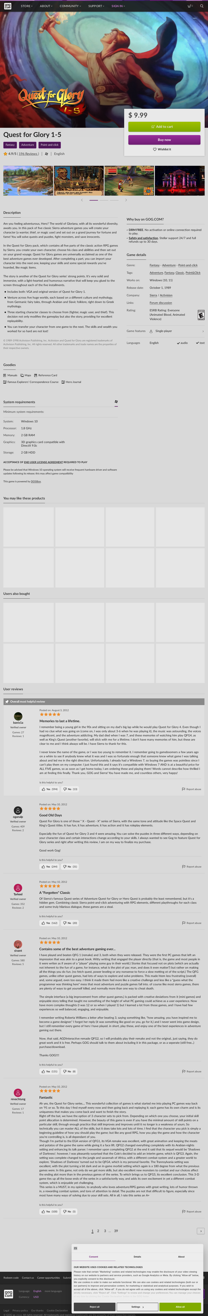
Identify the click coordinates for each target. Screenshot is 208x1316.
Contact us (28, 1278)
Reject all (95, 1307)
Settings (137, 1307)
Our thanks (37, 1310)
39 (116, 1231)
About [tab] (181, 1256)
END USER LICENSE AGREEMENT (43, 462)
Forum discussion (161, 302)
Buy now (164, 140)
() (49, 789)
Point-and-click (188, 265)
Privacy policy (20, 1310)
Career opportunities (48, 1278)
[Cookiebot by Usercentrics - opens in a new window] (188, 1248)
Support (96, 6)
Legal (6, 1310)
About (46, 6)
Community (70, 6)
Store (26, 6)
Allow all (180, 1307)
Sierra (153, 295)
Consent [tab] (93, 1256)
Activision (166, 295)
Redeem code (11, 1278)
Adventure (169, 265)
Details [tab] (137, 1256)
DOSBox (36, 481)
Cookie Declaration (57, 1310)
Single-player (177, 331)
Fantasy (155, 265)
